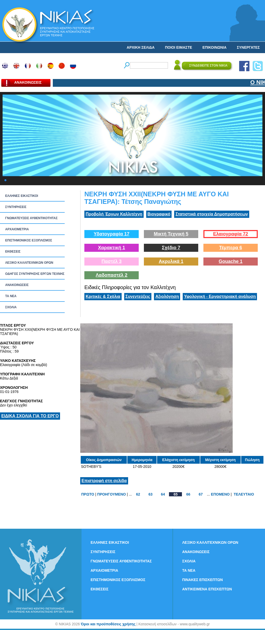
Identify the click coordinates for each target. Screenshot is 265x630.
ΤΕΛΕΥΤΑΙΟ (244, 494)
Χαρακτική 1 (111, 247)
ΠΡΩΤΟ (87, 494)
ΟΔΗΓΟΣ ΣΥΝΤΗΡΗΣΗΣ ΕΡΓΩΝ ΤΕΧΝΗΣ (34, 274)
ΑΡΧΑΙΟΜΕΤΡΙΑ (17, 229)
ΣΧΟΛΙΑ (11, 307)
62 (138, 494)
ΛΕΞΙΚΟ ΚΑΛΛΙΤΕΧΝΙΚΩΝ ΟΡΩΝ (29, 262)
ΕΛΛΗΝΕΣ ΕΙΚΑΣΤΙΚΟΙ (21, 196)
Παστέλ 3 (111, 261)
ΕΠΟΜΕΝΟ (220, 494)
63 (151, 494)
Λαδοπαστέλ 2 (111, 275)
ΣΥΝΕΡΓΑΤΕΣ (248, 47)
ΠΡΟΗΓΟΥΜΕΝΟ (111, 494)
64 (163, 494)
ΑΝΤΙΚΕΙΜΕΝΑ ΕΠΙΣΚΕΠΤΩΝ (207, 589)
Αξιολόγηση (167, 296)
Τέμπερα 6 (230, 247)
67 (201, 494)
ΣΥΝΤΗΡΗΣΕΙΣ (15, 207)
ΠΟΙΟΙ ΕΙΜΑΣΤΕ (178, 47)
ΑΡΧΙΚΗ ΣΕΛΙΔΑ (141, 47)
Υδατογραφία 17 (111, 234)
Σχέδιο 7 (171, 247)
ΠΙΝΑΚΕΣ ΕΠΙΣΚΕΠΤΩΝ (202, 580)
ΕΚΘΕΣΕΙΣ (12, 251)
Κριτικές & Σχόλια (103, 296)
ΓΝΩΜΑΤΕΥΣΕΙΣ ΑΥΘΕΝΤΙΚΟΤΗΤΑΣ (31, 218)
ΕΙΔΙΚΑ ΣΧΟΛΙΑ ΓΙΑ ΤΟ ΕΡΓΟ (30, 416)
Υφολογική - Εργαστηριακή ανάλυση (220, 296)
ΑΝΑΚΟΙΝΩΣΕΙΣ (17, 285)
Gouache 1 (230, 261)
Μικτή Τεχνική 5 (171, 234)
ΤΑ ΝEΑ (11, 296)
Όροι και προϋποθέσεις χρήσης (108, 624)
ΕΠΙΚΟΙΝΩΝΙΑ (214, 47)
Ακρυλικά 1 (171, 261)
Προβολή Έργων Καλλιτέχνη (114, 214)
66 (188, 494)
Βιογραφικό (159, 214)
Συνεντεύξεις (138, 296)
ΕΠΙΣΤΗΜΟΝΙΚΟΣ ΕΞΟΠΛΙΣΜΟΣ (28, 240)
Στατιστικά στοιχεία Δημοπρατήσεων (211, 214)
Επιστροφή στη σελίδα (104, 480)
